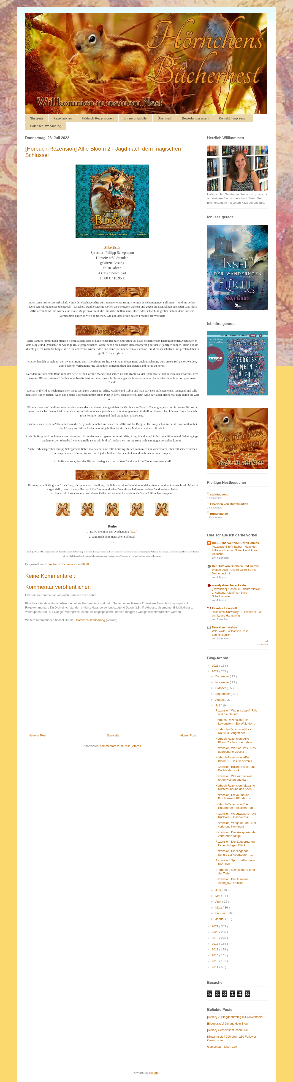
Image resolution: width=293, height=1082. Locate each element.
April (218, 901)
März (219, 907)
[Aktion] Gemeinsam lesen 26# (227, 1030)
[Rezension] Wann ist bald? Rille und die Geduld (235, 712)
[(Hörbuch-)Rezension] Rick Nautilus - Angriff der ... (232, 731)
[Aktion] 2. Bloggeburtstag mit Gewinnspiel (235, 1017)
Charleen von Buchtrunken (229, 504)
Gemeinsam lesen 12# (222, 1046)
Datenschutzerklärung (45, 126)
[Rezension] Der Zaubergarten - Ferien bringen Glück (235, 843)
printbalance (219, 513)
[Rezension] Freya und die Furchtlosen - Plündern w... (233, 796)
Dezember (222, 676)
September (223, 693)
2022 (215, 671)
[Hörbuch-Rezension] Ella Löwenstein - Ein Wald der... (234, 721)
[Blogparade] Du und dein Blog (227, 1023)
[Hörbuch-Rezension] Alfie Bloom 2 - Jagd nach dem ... (234, 740)
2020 (215, 932)
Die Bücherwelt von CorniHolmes (235, 543)
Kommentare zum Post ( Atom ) (120, 746)
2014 (215, 967)
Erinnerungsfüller (135, 118)
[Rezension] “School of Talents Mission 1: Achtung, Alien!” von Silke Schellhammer (236, 592)
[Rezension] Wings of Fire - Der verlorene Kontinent (235, 824)
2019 (215, 938)
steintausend (219, 494)
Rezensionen (62, 118)
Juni (218, 890)
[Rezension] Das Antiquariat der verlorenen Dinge (235, 834)
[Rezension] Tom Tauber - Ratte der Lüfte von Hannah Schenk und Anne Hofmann (234, 550)
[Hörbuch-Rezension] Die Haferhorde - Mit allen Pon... (234, 806)
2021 (215, 926)
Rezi (133, 531)
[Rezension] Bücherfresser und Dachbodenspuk (234, 768)
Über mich (164, 118)
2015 (215, 961)
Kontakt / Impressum (233, 118)
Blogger (154, 1072)
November (222, 682)
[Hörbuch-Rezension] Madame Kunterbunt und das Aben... (234, 787)
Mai (218, 896)
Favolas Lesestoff (224, 608)
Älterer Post (188, 735)
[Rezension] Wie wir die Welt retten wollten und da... (233, 778)
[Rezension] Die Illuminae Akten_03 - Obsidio (231, 881)
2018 (215, 943)
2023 (215, 665)
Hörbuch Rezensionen (98, 118)
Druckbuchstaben (224, 627)
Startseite (36, 118)
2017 (215, 949)
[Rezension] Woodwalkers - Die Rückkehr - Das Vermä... (235, 815)
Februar (221, 913)
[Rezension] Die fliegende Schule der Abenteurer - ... (233, 852)
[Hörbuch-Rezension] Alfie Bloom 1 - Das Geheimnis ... (234, 759)
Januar (220, 919)
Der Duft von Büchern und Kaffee (235, 566)
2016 (215, 955)
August (220, 699)
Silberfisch (112, 247)
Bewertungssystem (195, 118)
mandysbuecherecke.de (229, 585)
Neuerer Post (37, 735)
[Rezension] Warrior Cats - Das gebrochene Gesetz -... (234, 749)
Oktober (221, 688)
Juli (218, 705)
